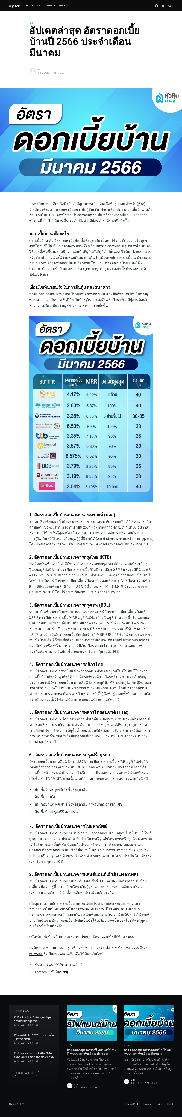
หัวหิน (32, 23)
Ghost (170, 1104)
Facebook (147, 1104)
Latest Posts (132, 1104)
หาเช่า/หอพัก (39, 954)
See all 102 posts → (26, 1067)
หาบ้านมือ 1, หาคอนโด (96, 948)
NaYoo (12, 1104)
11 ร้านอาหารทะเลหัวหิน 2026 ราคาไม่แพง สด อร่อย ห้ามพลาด (34, 1049)
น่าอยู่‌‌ (64, 972)
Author (50, 5)
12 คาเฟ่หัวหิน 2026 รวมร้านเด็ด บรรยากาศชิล (34, 1031)
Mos (40, 69)
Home (29, 5)
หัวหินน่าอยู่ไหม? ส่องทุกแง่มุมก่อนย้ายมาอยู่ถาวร (32, 1013)
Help (62, 5)
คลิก (131, 937)
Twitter (159, 1104)
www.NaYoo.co (60, 964)
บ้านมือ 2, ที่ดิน (126, 948)
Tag (39, 5)
